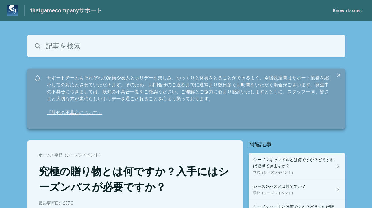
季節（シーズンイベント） (78, 155)
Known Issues (347, 10)
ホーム (45, 155)
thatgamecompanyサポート (66, 10)
